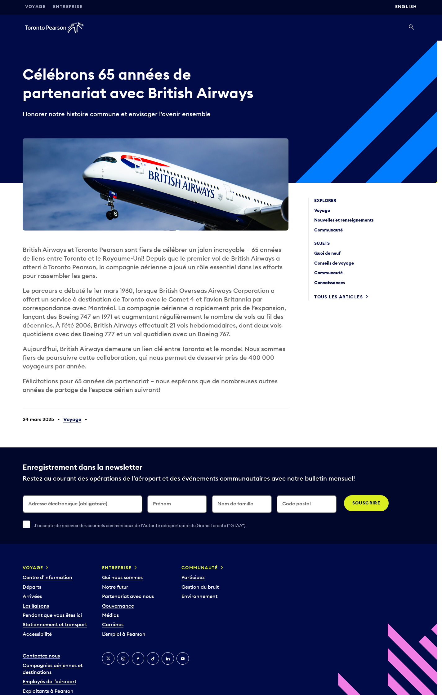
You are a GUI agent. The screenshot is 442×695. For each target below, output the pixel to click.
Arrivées (32, 596)
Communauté (199, 567)
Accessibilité (37, 634)
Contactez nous (41, 656)
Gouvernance (118, 606)
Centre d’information (47, 577)
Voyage (35, 6)
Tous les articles (338, 297)
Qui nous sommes (122, 577)
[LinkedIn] (168, 658)
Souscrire (366, 503)
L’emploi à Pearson (123, 634)
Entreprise (68, 6)
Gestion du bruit (200, 587)
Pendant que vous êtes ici (52, 615)
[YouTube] (182, 658)
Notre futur (115, 587)
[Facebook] (138, 658)
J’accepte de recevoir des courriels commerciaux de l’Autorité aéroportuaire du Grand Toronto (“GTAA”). (140, 525)
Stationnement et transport (55, 624)
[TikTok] (153, 658)
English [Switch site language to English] (406, 6)
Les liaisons (36, 606)
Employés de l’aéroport (49, 681)
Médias (110, 615)
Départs (32, 587)
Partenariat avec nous (128, 596)
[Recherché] (411, 28)
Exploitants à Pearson (48, 691)
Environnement (199, 596)
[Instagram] (123, 658)
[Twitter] (108, 658)
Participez (193, 577)
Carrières (112, 624)
